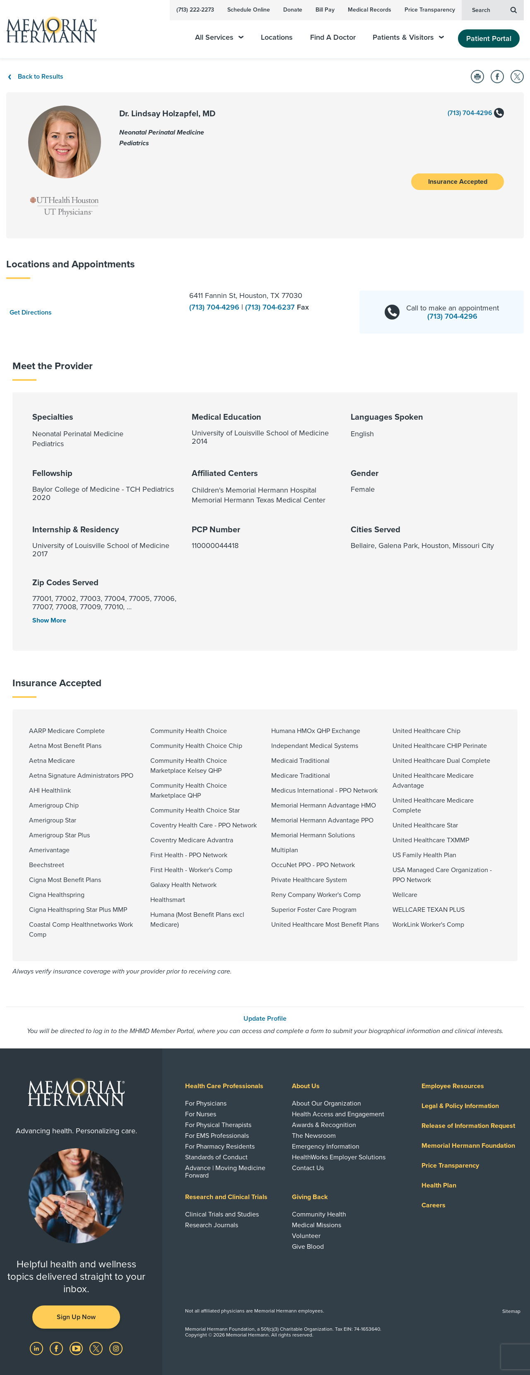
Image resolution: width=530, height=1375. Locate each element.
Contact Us (308, 1168)
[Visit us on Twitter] (96, 1348)
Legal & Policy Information (460, 1106)
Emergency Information (325, 1146)
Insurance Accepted (457, 182)
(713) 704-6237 (271, 307)
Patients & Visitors (408, 37)
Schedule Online (248, 9)
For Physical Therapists (218, 1125)
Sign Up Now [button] (76, 1317)
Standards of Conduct (216, 1157)
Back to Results (34, 76)
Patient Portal (488, 38)
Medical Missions (316, 1225)
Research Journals (211, 1225)
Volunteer (306, 1236)
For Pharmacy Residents (220, 1146)
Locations (277, 37)
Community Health (319, 1214)
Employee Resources (453, 1086)
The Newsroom (314, 1135)
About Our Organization (326, 1103)
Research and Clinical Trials (226, 1197)
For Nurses (200, 1114)
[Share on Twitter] (517, 76)
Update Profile (265, 1018)
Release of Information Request (468, 1126)
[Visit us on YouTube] (77, 1348)
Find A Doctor (333, 37)
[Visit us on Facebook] (57, 1348)
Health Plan (439, 1185)
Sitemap (511, 1311)
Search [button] (494, 9)
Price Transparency (430, 9)
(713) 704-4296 (476, 113)
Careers (434, 1205)
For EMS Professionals (217, 1135)
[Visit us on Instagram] (116, 1348)
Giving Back (310, 1197)
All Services (219, 37)
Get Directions (31, 312)
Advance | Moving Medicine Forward (225, 1171)
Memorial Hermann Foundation (468, 1146)
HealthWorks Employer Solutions (338, 1157)
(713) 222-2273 (195, 9)
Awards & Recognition (324, 1125)
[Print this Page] (477, 76)
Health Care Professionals (224, 1086)
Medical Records (369, 9)
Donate (292, 9)
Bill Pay (325, 9)
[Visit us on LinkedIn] (37, 1348)
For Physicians (205, 1103)
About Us (306, 1086)
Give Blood (308, 1246)
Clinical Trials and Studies (222, 1214)
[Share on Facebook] (497, 76)
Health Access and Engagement (338, 1114)
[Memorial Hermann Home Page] (47, 29)
